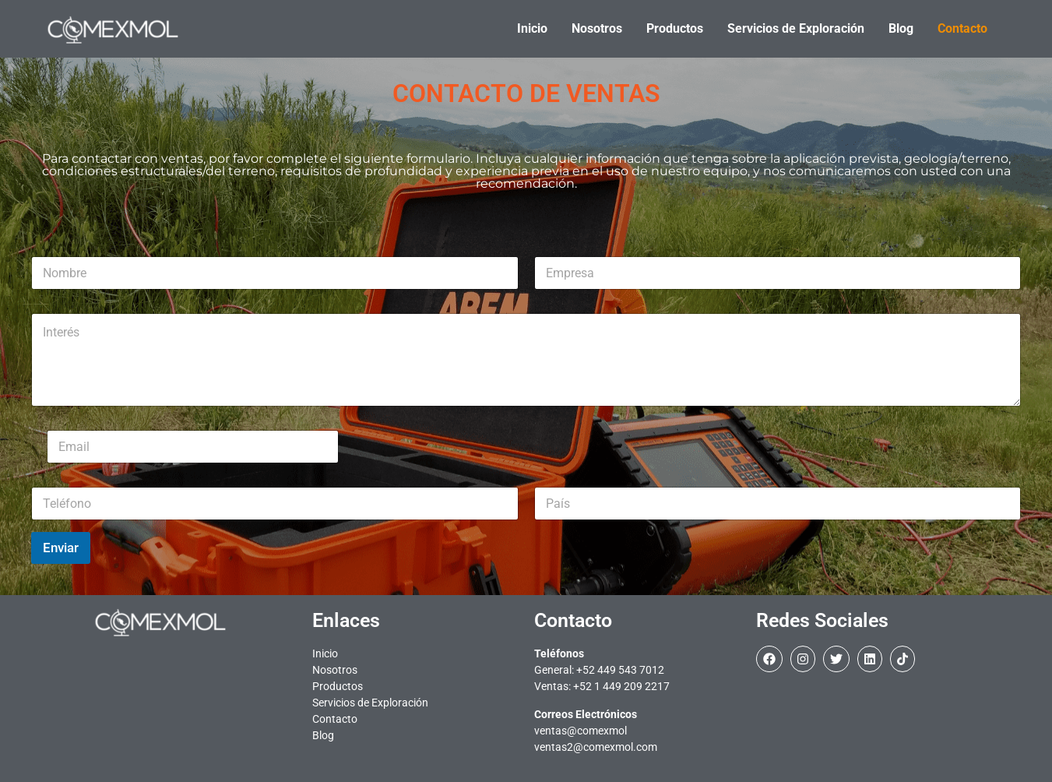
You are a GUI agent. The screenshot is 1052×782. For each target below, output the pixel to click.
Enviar (61, 547)
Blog (323, 735)
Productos (337, 686)
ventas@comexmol (580, 730)
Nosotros (334, 670)
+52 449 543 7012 (620, 670)
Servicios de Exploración (370, 702)
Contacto (334, 719)
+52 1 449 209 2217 (621, 686)
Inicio (325, 653)
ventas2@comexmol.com (595, 747)
